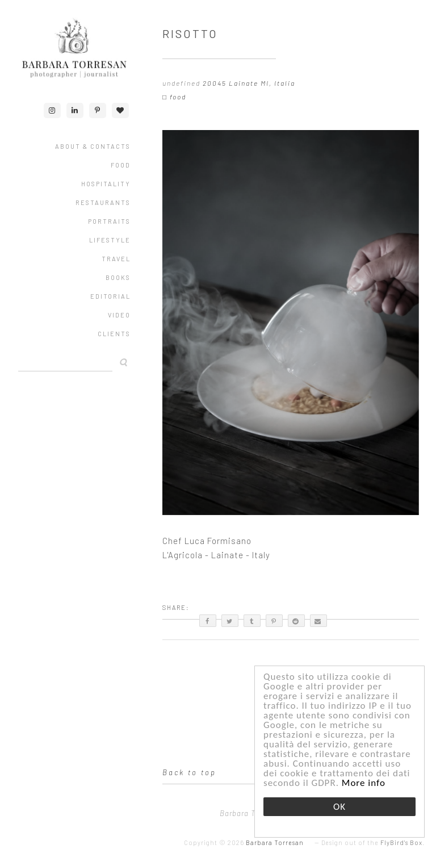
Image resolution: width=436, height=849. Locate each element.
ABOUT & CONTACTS (93, 146)
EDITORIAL (110, 296)
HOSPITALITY (106, 183)
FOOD (121, 165)
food (178, 97)
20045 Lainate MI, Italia (249, 83)
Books (118, 277)
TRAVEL (116, 258)
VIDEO (119, 315)
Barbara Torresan (275, 842)
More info (363, 783)
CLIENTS (114, 333)
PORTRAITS (109, 221)
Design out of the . (373, 842)
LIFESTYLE (110, 240)
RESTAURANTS (103, 202)
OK (339, 807)
